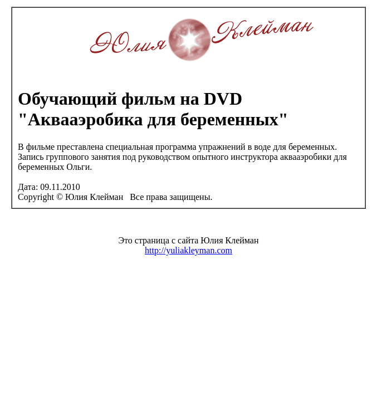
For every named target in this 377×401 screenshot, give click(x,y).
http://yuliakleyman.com (188, 250)
